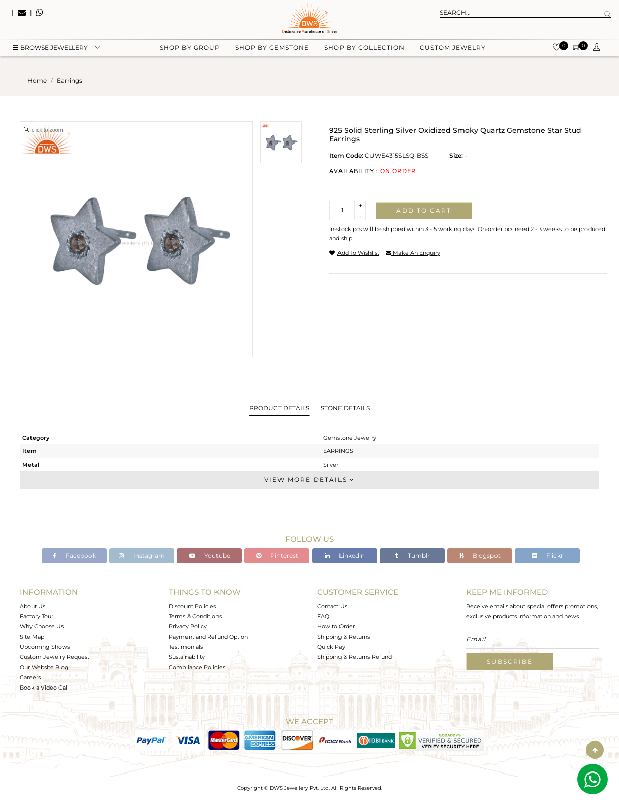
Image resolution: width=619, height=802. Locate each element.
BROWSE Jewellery (50, 51)
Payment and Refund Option (208, 636)
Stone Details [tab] (345, 408)
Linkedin (345, 555)
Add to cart (423, 210)
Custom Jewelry (453, 51)
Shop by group (190, 51)
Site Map (32, 636)
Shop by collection (364, 51)
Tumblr (412, 555)
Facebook (74, 555)
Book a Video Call (44, 687)
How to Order (336, 626)
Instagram (142, 555)
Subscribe (510, 661)
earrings (69, 80)
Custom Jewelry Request (54, 657)
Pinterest (277, 555)
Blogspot (480, 555)
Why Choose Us (42, 626)
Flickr (547, 555)
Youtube (209, 555)
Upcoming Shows (45, 646)
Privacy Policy (188, 626)
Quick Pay (331, 646)
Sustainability (187, 657)
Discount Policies (192, 606)
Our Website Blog (44, 667)
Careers (30, 677)
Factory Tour (36, 616)
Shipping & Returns (343, 636)
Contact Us (332, 606)
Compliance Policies (197, 667)
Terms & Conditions (195, 616)
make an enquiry (413, 252)
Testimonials (186, 646)
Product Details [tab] (279, 408)
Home (37, 80)
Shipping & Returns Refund (354, 657)
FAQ (323, 616)
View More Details (309, 479)
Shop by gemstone (272, 51)
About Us (32, 606)
